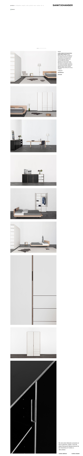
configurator (18, 5)
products (12, 5)
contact (38, 5)
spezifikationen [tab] (61, 72)
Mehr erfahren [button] (62, 449)
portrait (31, 5)
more (35, 5)
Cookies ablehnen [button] (63, 453)
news (27, 5)
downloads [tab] (60, 74)
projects (24, 5)
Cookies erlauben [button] (76, 453)
